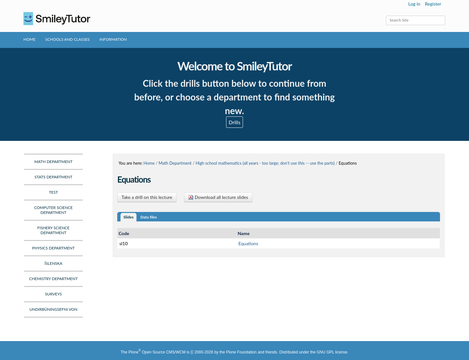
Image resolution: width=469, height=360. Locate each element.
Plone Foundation (241, 352)
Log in (414, 4)
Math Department (175, 163)
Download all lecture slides (218, 197)
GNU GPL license (332, 352)
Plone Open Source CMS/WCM (156, 352)
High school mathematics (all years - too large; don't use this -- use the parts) (264, 163)
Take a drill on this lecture (146, 197)
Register (433, 4)
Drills (234, 122)
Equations (248, 243)
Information (113, 39)
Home (29, 39)
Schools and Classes (67, 39)
